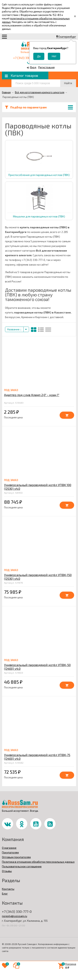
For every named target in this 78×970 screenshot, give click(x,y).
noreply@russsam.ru (14, 916)
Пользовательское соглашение (22, 866)
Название (14, 329)
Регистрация (46, 67)
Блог (5, 893)
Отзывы (7, 871)
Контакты (8, 888)
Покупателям (10, 852)
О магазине (9, 847)
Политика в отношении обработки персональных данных (38, 861)
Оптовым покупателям (16, 857)
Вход (33, 67)
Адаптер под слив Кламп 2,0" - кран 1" (31, 395)
